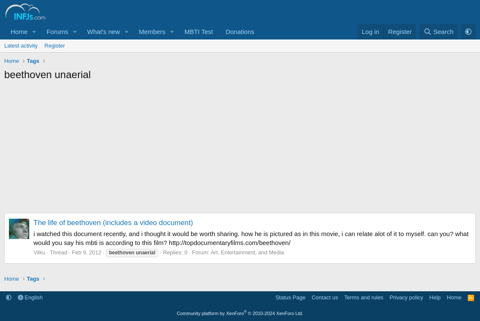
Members (152, 31)
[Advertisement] (240, 149)
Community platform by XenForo (240, 313)
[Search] (438, 31)
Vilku (39, 252)
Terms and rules (363, 297)
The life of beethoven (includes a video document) (113, 223)
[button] (34, 31)
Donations (240, 31)
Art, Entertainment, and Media (247, 252)
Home (19, 31)
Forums (57, 31)
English (30, 297)
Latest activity (21, 45)
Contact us (325, 297)
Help (435, 297)
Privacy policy (406, 297)
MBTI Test (198, 31)
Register (55, 45)
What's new (103, 31)
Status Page (291, 297)
